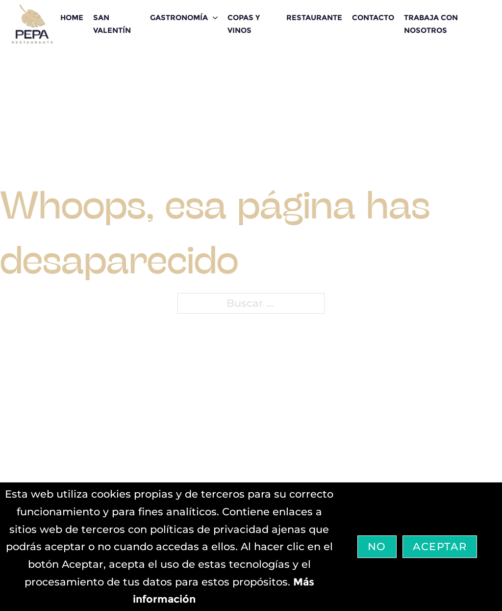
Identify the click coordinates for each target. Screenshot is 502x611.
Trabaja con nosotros (431, 24)
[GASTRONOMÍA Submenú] (215, 18)
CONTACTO (373, 17)
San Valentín (112, 24)
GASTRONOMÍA (179, 17)
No (377, 546)
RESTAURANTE (314, 17)
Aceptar (440, 546)
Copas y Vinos (243, 24)
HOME (71, 17)
